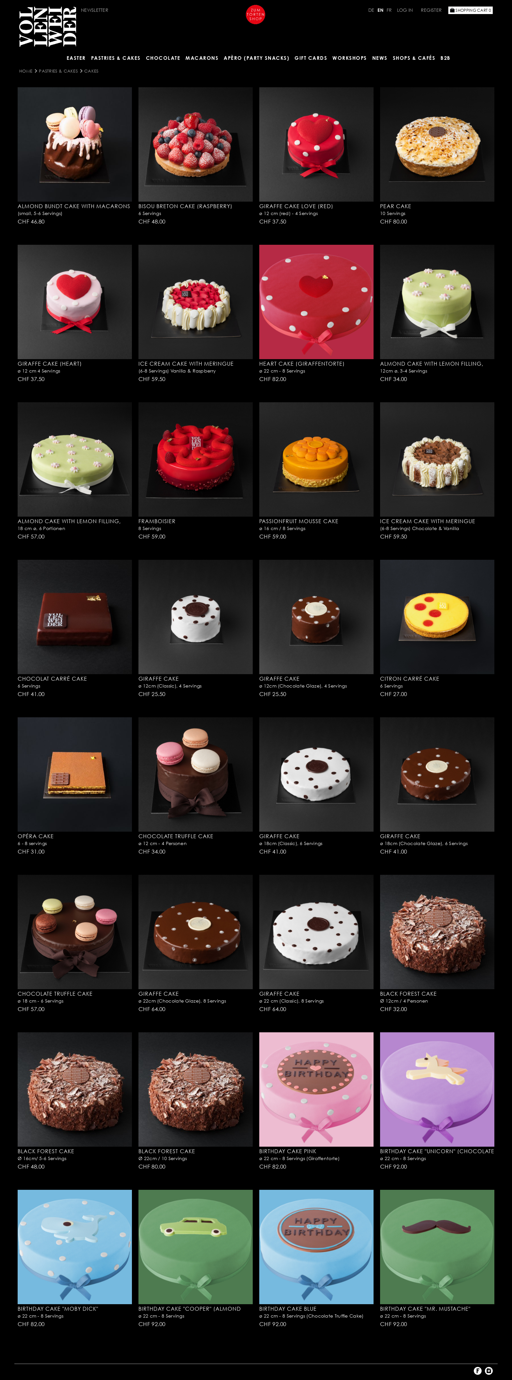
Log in (405, 10)
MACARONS (201, 58)
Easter (76, 58)
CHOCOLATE (163, 58)
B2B (445, 58)
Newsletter (94, 10)
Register (431, 10)
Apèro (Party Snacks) (256, 58)
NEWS (380, 58)
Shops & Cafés (414, 58)
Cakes (91, 71)
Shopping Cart (470, 10)
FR (389, 10)
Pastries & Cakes (116, 58)
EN (380, 10)
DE (371, 10)
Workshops (349, 58)
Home (25, 71)
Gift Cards (311, 58)
